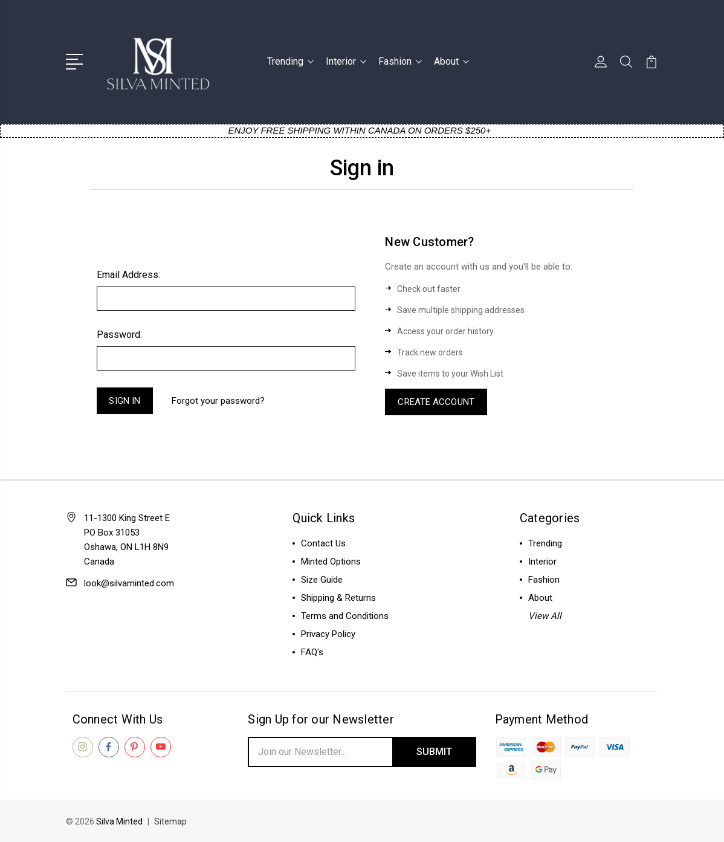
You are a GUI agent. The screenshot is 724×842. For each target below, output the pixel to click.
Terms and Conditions (345, 615)
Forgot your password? (218, 400)
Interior (346, 61)
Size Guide (322, 579)
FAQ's (312, 652)
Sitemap (170, 821)
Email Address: (128, 274)
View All (544, 615)
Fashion (400, 61)
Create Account (436, 402)
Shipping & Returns (338, 597)
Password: (119, 334)
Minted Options (331, 561)
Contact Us (323, 543)
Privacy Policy (328, 634)
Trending (290, 61)
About (451, 61)
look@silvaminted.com (129, 583)
